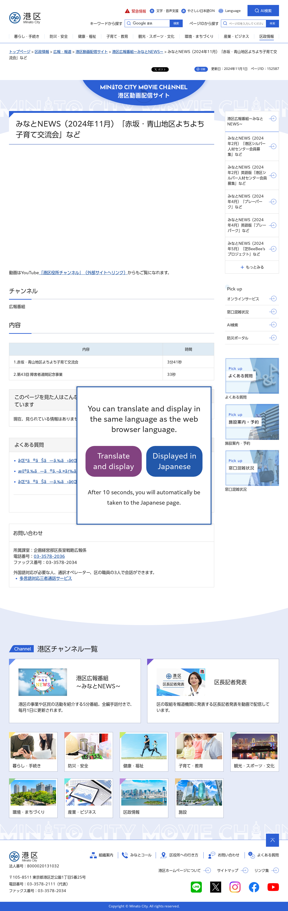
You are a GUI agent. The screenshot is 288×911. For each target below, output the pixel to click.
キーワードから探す (129, 23)
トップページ (19, 51)
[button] (135, 10)
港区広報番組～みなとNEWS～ (137, 51)
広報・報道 (62, 51)
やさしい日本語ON (201, 10)
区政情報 (42, 51)
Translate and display (113, 461)
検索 (272, 23)
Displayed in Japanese (174, 461)
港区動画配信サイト (92, 51)
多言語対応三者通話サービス (46, 578)
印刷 (203, 69)
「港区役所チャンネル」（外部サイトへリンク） (83, 273)
